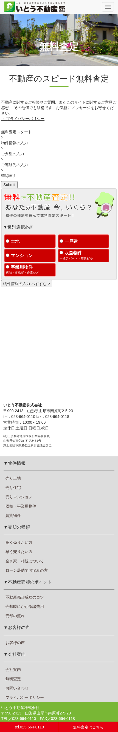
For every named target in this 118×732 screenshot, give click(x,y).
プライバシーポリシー (24, 697)
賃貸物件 (13, 515)
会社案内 (13, 669)
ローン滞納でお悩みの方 (26, 570)
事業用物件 (30, 270)
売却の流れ (15, 616)
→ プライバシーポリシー (22, 118)
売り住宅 (13, 487)
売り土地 (13, 478)
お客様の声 (15, 642)
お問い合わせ (17, 688)
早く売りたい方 (18, 551)
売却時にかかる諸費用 (24, 606)
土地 (12, 241)
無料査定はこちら (88, 727)
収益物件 (84, 255)
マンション (19, 255)
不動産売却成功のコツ (24, 597)
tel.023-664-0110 (29, 727)
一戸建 (69, 241)
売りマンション (18, 497)
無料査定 (13, 679)
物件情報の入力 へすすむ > (26, 283)
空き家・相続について (24, 561)
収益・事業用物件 (20, 506)
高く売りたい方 (18, 542)
